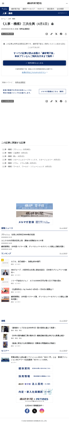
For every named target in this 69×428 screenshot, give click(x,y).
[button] (12, 3)
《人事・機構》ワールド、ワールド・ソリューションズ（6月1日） (27, 166)
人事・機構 (7, 13)
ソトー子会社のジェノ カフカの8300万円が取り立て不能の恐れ (36, 281)
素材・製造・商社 (16, 330)
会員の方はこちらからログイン (34, 72)
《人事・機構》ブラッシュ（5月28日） (16, 149)
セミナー (13, 362)
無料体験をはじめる (34, 63)
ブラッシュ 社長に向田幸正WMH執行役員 (18, 235)
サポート (40, 9)
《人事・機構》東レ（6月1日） (13, 156)
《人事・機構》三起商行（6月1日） (15, 153)
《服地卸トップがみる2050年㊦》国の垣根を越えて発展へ (33, 328)
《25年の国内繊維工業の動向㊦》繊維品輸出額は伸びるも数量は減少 (37, 336)
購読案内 (50, 9)
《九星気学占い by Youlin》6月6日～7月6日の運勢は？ (32, 289)
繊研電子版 (15, 9)
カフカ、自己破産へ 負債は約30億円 (25, 261)
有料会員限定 (20, 82)
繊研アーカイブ (29, 9)
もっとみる (64, 228)
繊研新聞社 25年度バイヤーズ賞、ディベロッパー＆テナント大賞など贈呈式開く (33, 246)
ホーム (3, 19)
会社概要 (60, 9)
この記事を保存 (7, 34)
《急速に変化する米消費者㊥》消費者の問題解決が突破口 (33, 343)
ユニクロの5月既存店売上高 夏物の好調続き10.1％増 (22, 241)
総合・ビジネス (15, 264)
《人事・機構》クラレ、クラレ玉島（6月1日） (19, 163)
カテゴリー (62, 13)
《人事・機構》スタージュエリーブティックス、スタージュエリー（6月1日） (31, 160)
